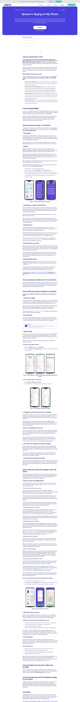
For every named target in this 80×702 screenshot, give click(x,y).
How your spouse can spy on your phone (31, 48)
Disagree (51, 1)
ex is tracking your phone (38, 311)
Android (42, 30)
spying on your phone (37, 327)
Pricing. (61, 5)
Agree (58, 1)
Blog (20, 10)
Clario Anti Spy (16, 10)
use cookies (27, 1)
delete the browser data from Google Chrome (32, 239)
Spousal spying (26, 111)
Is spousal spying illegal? (28, 45)
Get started (71, 4)
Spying (23, 10)
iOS (40, 30)
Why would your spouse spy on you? (32, 43)
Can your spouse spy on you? (29, 40)
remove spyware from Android (32, 531)
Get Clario (40, 27)
